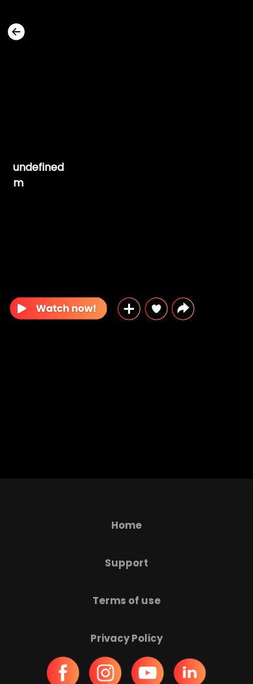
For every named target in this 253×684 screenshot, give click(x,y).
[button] (183, 309)
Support (126, 563)
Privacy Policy (126, 638)
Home (126, 525)
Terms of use (126, 600)
